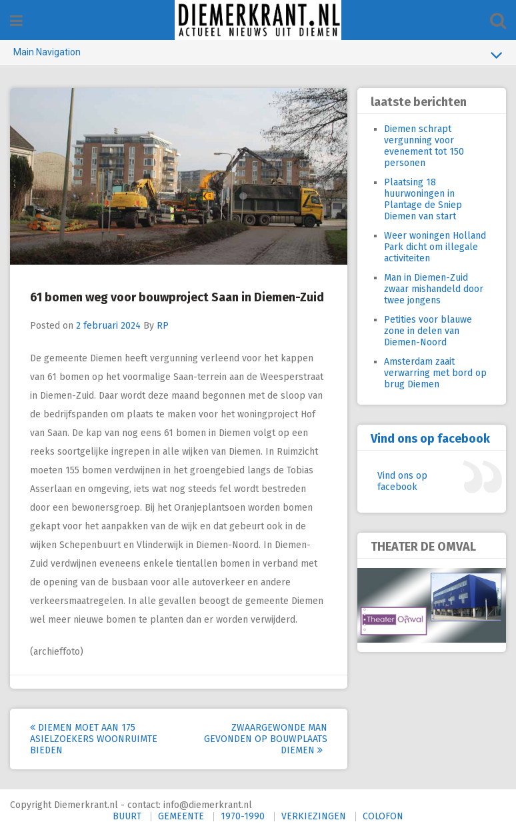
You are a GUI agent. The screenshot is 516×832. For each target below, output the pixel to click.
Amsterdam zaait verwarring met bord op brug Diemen (435, 373)
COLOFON (383, 816)
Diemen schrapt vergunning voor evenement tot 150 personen (424, 146)
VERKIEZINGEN (313, 816)
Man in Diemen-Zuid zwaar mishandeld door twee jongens (433, 289)
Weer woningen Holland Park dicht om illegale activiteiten (435, 247)
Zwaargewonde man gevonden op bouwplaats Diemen (265, 739)
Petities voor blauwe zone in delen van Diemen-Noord (428, 331)
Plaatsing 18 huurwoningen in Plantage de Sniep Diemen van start (423, 199)
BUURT (127, 816)
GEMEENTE (181, 816)
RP (163, 325)
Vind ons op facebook (430, 438)
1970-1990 (243, 816)
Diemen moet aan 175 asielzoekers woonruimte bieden (93, 739)
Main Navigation (258, 55)
